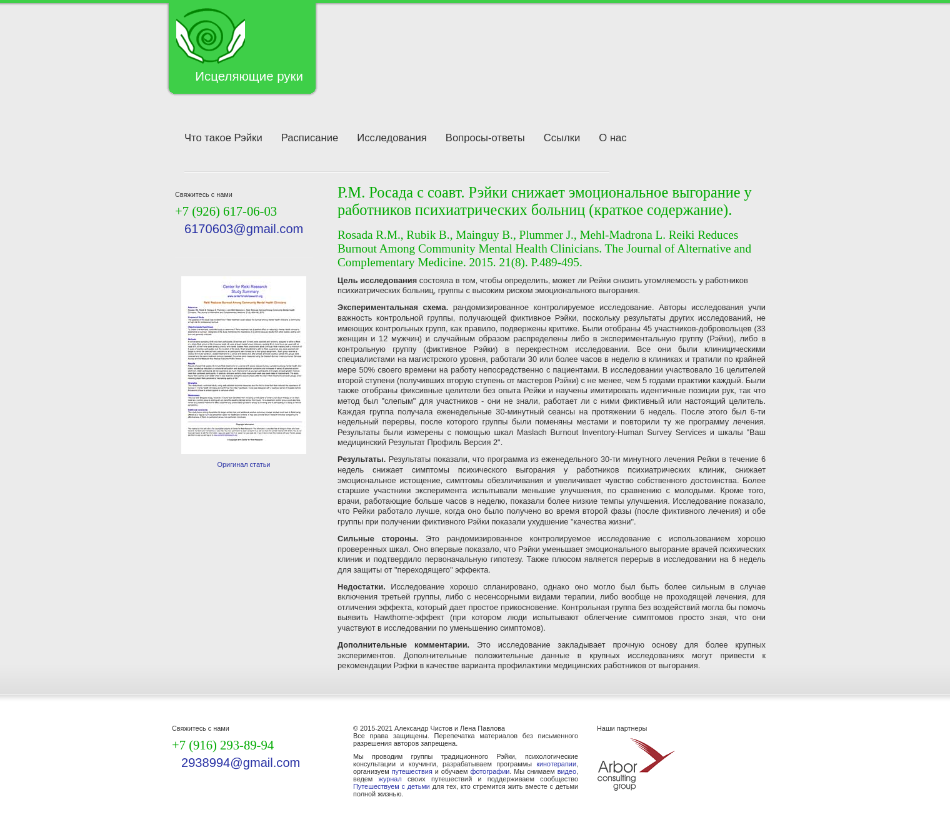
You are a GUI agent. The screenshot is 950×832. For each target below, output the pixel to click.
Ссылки (562, 138)
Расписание (310, 138)
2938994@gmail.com (240, 762)
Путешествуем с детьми (391, 786)
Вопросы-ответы (485, 138)
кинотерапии (556, 764)
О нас (612, 138)
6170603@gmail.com (243, 229)
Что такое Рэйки (223, 138)
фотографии (489, 771)
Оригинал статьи (244, 464)
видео (567, 771)
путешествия (412, 771)
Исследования (391, 138)
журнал (390, 779)
